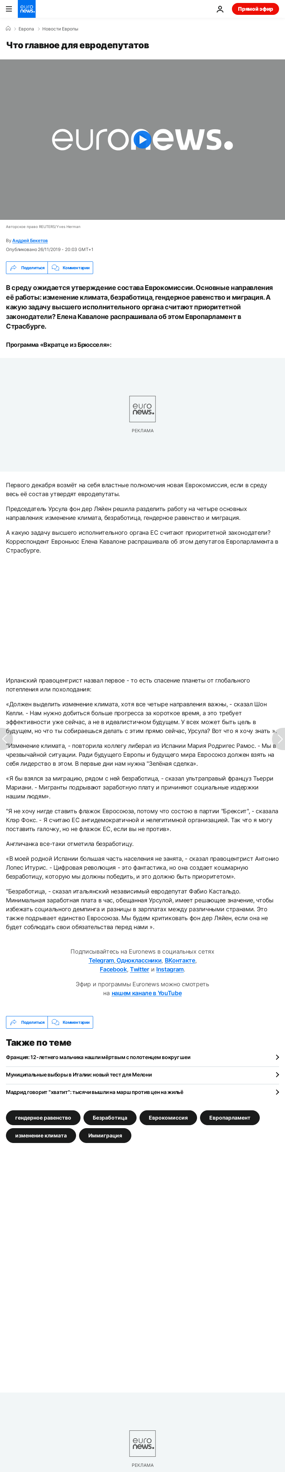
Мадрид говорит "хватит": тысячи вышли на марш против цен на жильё (94, 1092)
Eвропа (26, 29)
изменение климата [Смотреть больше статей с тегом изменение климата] (41, 1135)
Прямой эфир (255, 9)
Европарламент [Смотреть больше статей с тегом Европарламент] (229, 1117)
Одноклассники (138, 960)
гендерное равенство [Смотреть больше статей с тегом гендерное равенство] (43, 1117)
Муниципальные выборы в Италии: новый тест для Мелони (78, 1074)
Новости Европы (60, 29)
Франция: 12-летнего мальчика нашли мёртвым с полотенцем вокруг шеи (98, 1057)
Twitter (139, 969)
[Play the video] (142, 139)
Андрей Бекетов (30, 240)
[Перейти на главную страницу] (27, 9)
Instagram (170, 969)
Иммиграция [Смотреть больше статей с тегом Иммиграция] (105, 1135)
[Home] (8, 28)
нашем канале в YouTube (147, 993)
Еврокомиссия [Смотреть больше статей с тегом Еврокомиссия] (168, 1117)
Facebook (113, 969)
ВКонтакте (180, 960)
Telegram (101, 960)
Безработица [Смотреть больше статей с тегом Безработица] (110, 1117)
